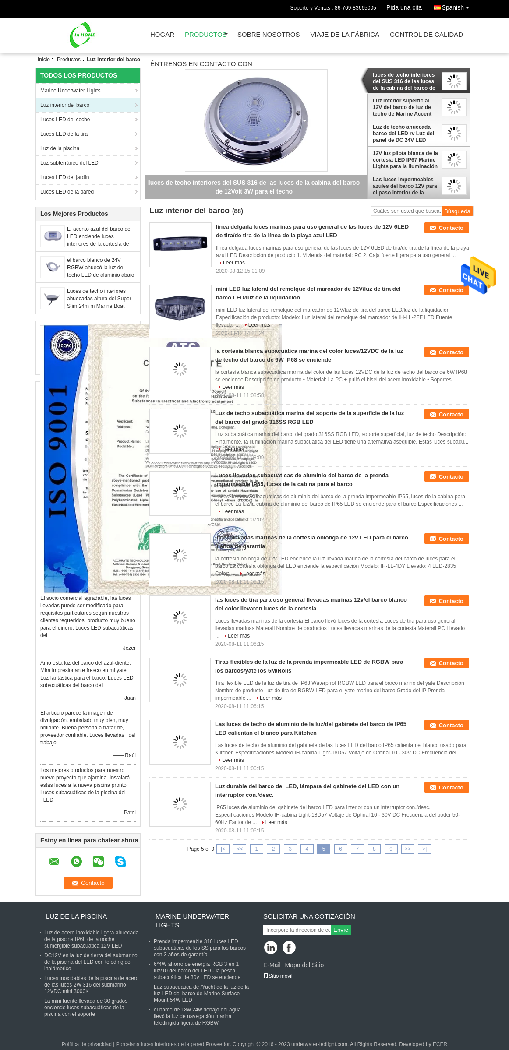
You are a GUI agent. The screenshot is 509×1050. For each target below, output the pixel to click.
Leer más (234, 263)
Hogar (162, 35)
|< (223, 849)
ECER (440, 1044)
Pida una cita (404, 7)
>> (408, 849)
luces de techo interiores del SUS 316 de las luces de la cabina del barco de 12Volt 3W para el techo (404, 81)
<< (240, 849)
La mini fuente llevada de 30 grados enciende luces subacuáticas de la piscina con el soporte (85, 1007)
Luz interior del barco (64, 105)
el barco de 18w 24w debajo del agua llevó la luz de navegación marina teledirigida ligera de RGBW (197, 1016)
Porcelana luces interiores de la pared (160, 1044)
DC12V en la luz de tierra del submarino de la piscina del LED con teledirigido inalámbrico (91, 962)
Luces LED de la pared (67, 192)
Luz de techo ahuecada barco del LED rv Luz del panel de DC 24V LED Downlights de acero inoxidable (403, 133)
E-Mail (272, 965)
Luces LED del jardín (64, 177)
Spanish (458, 6)
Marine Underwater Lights (70, 91)
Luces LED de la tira (64, 134)
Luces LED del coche (65, 119)
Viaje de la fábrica (345, 35)
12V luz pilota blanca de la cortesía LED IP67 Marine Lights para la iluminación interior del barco (405, 159)
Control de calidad (426, 35)
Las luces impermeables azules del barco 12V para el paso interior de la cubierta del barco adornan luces (405, 186)
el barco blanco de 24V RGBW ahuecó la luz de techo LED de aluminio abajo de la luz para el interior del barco (100, 275)
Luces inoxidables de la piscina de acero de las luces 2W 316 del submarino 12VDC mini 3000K (91, 984)
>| (424, 849)
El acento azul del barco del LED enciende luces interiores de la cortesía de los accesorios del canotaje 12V (99, 244)
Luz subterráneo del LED (69, 163)
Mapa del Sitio (304, 965)
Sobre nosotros (268, 35)
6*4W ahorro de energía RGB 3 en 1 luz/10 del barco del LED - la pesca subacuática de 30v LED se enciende (197, 970)
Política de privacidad (87, 1044)
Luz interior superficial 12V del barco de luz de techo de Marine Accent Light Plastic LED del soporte (402, 107)
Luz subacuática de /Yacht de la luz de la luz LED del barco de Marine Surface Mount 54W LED (201, 993)
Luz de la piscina (59, 148)
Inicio (44, 59)
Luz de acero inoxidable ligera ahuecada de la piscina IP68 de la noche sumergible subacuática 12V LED (91, 939)
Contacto (451, 228)
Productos (206, 35)
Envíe (340, 930)
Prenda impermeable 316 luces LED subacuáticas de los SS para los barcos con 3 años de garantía (200, 948)
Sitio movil (278, 976)
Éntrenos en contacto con (201, 64)
